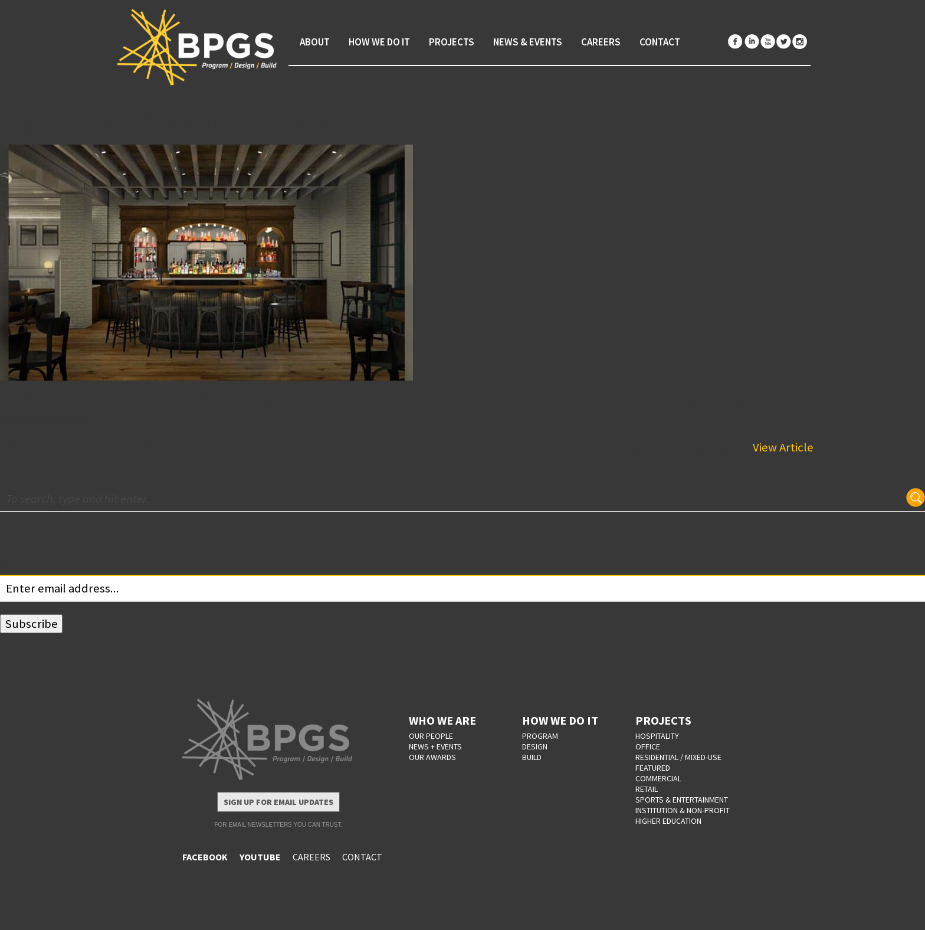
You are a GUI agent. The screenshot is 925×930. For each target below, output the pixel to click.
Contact (659, 41)
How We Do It (379, 41)
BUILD (532, 757)
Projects (451, 41)
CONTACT (362, 857)
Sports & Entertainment (681, 799)
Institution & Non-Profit (682, 810)
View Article (783, 447)
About (315, 41)
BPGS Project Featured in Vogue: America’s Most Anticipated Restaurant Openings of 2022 (415, 398)
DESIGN (534, 746)
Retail (646, 789)
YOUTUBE (260, 857)
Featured (652, 767)
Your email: (28, 566)
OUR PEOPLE (431, 736)
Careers (601, 41)
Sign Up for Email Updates (278, 802)
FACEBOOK (205, 857)
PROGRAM (540, 736)
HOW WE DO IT (560, 720)
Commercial (658, 778)
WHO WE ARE (442, 720)
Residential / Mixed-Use (678, 757)
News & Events (527, 41)
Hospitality (657, 736)
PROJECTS (663, 720)
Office (647, 746)
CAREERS (311, 857)
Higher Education (668, 821)
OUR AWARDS (432, 757)
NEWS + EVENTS (435, 746)
